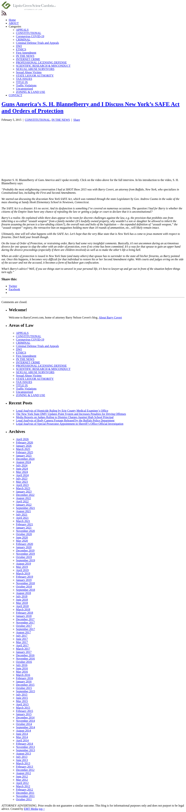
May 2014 (22, 737)
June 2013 (22, 760)
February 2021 (24, 524)
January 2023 (24, 491)
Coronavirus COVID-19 (30, 36)
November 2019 (25, 553)
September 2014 (25, 727)
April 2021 (22, 517)
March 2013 (23, 763)
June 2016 (22, 668)
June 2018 (22, 599)
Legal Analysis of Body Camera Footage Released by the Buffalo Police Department (65, 420)
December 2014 (25, 717)
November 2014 (25, 720)
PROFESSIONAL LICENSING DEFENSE (41, 62)
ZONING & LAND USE (30, 91)
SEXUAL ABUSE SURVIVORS (35, 69)
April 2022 (22, 501)
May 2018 (22, 602)
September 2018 (25, 589)
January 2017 (24, 652)
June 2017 (22, 638)
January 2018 (24, 616)
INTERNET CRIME (28, 59)
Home (12, 19)
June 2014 (22, 733)
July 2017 (21, 635)
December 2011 (25, 792)
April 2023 (22, 485)
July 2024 (21, 465)
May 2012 (22, 779)
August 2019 (23, 563)
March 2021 (23, 521)
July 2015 (21, 694)
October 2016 (24, 661)
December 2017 (25, 619)
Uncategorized (24, 88)
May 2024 (22, 471)
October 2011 (24, 799)
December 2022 (25, 494)
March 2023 (23, 488)
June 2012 (22, 776)
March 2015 (23, 707)
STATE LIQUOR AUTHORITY (35, 75)
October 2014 (24, 724)
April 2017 (22, 645)
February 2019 (24, 576)
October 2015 (24, 688)
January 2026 (24, 445)
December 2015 (25, 684)
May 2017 (22, 642)
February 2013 (24, 766)
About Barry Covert (110, 317)
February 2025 (24, 452)
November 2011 (25, 796)
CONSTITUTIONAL (28, 33)
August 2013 (23, 753)
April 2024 (22, 475)
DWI (19, 46)
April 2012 (22, 783)
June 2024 (22, 468)
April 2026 (22, 439)
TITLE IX (22, 82)
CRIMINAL (23, 39)
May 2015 (22, 701)
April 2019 (22, 570)
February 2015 (24, 711)
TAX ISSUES (24, 78)
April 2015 (22, 704)
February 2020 (24, 544)
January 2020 (24, 547)
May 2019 (22, 566)
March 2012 (23, 786)
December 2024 (25, 458)
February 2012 (24, 789)
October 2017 (24, 625)
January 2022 (24, 504)
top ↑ (42, 808)
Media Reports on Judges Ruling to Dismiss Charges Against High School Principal (65, 417)
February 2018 (24, 612)
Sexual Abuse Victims (29, 72)
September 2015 (25, 691)
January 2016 (24, 681)
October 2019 (24, 557)
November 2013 (25, 747)
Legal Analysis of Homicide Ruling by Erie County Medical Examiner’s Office (62, 410)
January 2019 (24, 580)
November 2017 (25, 622)
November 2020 (25, 530)
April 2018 (22, 606)
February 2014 (24, 743)
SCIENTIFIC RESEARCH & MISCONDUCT (43, 65)
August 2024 (23, 462)
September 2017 (25, 629)
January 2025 (24, 455)
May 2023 (22, 481)
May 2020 (22, 540)
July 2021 (21, 514)
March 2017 (23, 648)
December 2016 (25, 655)
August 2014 (23, 730)
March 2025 (23, 449)
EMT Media (31, 808)
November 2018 (25, 583)
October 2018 (24, 586)
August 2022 (23, 498)
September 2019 (25, 560)
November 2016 (25, 658)
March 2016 (23, 674)
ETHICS (21, 49)
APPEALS (22, 29)
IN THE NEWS (25, 55)
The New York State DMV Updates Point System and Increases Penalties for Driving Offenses (71, 413)
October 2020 (24, 534)
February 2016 (24, 678)
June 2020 (22, 537)
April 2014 (22, 740)
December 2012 (25, 769)
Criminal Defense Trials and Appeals (37, 42)
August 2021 (23, 511)
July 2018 (21, 596)
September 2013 (25, 750)
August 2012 (23, 773)
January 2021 (24, 527)
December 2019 (25, 550)
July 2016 (21, 665)
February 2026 (24, 442)
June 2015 (22, 697)
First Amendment (26, 52)
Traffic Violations (26, 85)
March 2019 (23, 573)
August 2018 (23, 593)
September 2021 (25, 508)
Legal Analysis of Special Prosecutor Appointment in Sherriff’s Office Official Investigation (69, 423)
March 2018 (23, 609)
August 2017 (23, 632)
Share (76, 119)
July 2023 (21, 478)
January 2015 (24, 714)
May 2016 (22, 671)
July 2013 (21, 756)
